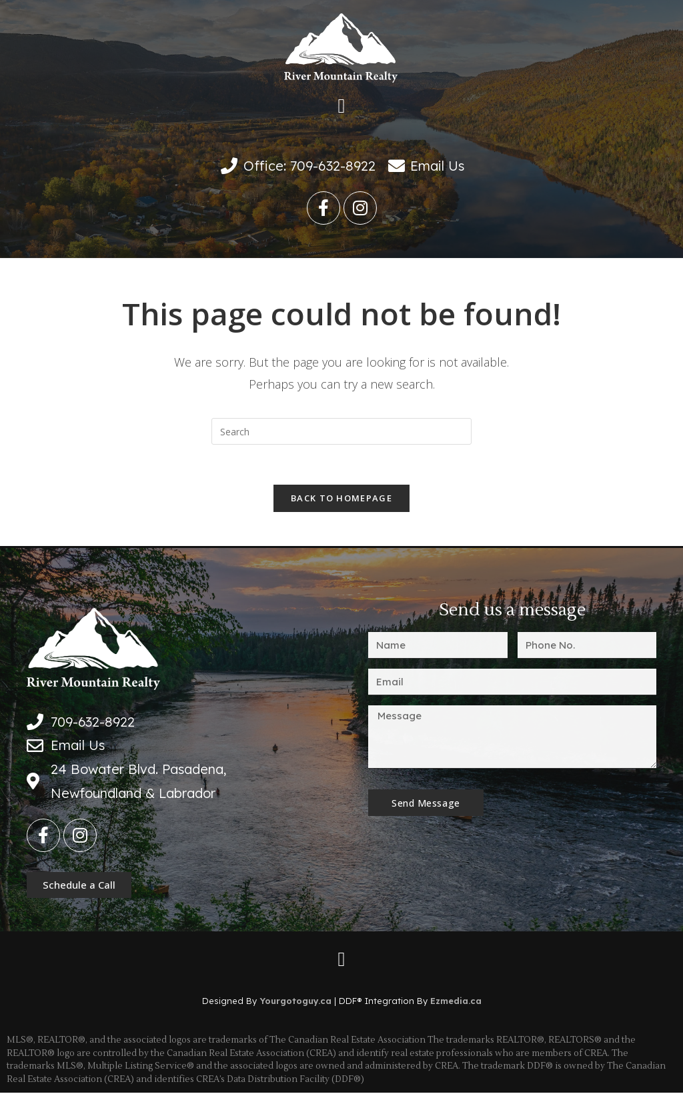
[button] (341, 106)
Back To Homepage (341, 499)
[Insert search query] (341, 431)
